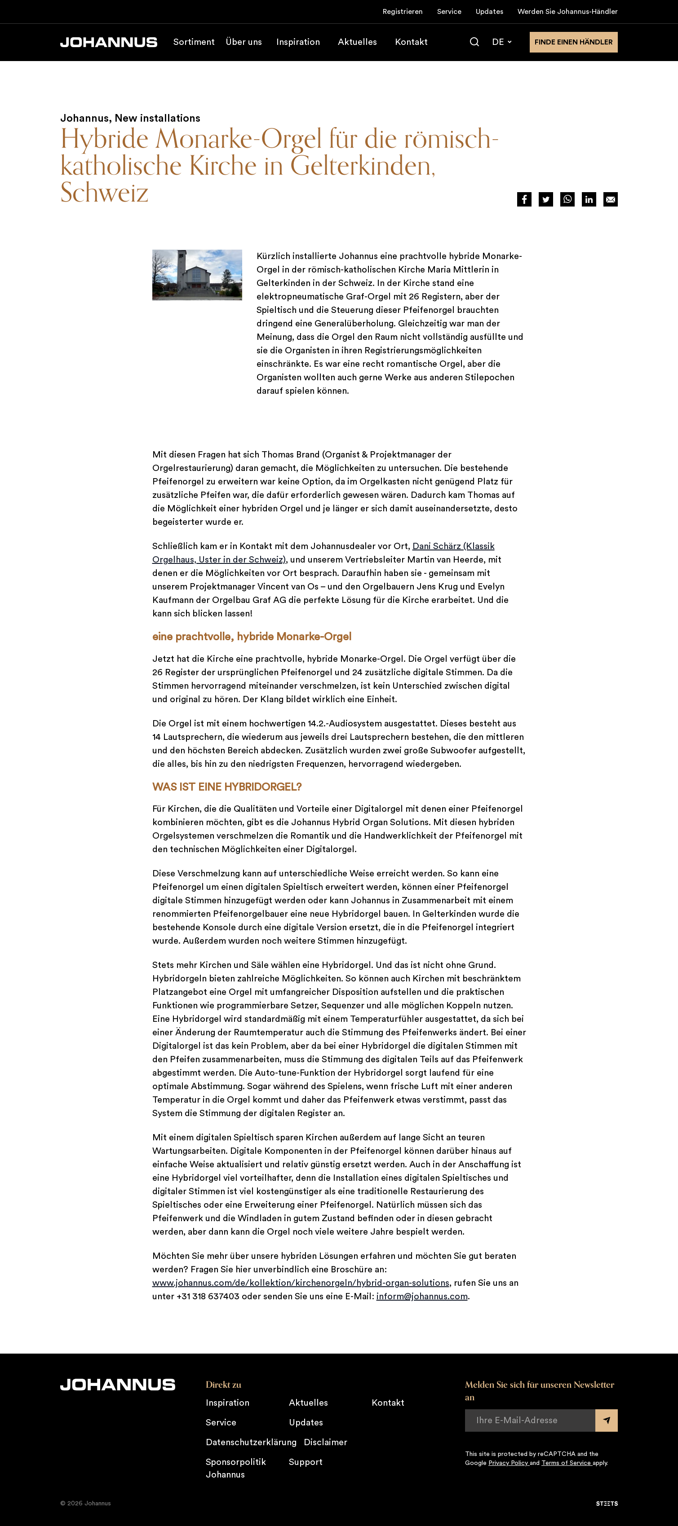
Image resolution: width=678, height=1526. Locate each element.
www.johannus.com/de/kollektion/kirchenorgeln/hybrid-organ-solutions (300, 1283)
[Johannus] (108, 42)
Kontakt (411, 42)
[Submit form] (606, 1420)
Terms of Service (567, 1463)
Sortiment (194, 42)
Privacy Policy (509, 1463)
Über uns (244, 42)
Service (449, 11)
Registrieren (403, 11)
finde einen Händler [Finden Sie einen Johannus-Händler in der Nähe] (574, 42)
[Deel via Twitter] (546, 199)
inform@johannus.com (422, 1296)
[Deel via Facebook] (524, 199)
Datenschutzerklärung (251, 1442)
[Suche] (474, 42)
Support (306, 1462)
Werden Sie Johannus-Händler (568, 11)
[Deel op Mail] (610, 199)
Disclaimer (325, 1442)
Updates (489, 11)
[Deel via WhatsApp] (567, 199)
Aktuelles (357, 42)
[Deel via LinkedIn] (589, 199)
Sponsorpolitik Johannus (236, 1468)
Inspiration (298, 42)
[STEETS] (607, 1503)
